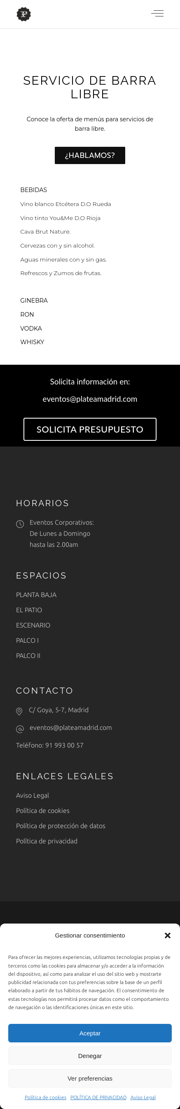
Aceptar (90, 1033)
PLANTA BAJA (36, 594)
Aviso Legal (143, 1097)
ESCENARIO (33, 625)
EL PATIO (29, 610)
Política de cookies (45, 1097)
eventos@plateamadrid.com (71, 727)
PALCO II (28, 655)
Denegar (90, 1055)
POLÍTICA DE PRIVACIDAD (98, 1097)
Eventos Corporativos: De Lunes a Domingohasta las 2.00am (62, 533)
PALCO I (27, 640)
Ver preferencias (90, 1078)
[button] (168, 935)
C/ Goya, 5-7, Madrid (59, 709)
